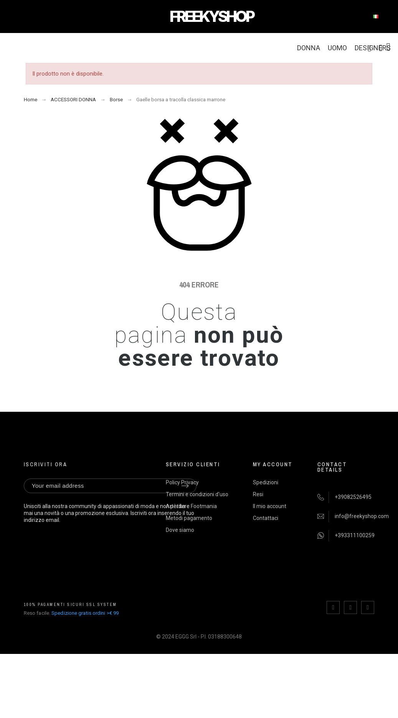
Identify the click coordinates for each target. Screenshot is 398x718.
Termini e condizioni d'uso (197, 494)
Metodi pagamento (189, 518)
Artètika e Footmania (191, 506)
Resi (258, 494)
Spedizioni (265, 482)
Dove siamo (180, 530)
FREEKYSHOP (211, 16)
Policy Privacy (182, 482)
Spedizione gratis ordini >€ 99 (85, 613)
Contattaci (265, 518)
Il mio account (269, 506)
